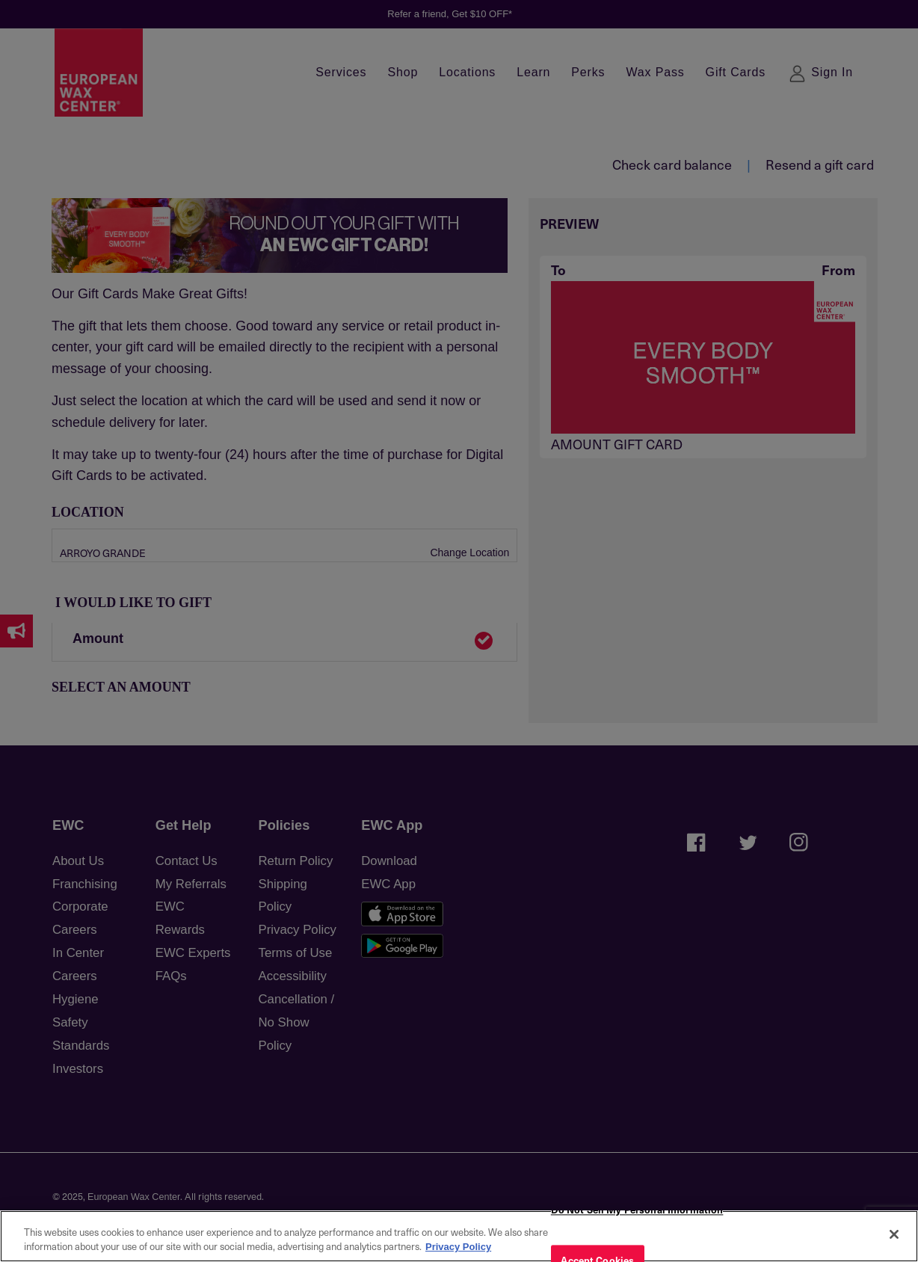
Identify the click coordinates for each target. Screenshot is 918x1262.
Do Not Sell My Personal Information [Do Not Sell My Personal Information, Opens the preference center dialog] (637, 1210)
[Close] (894, 1234)
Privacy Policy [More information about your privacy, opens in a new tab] (458, 1246)
